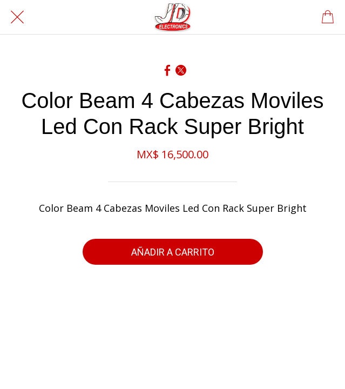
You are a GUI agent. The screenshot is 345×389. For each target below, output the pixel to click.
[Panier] (328, 17)
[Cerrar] (17, 17)
